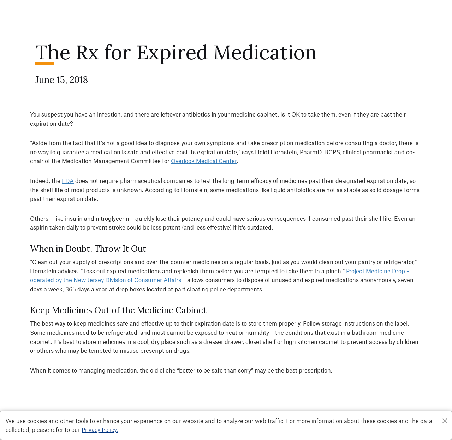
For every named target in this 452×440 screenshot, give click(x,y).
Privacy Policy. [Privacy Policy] (100, 429)
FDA (68, 180)
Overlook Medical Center (204, 160)
